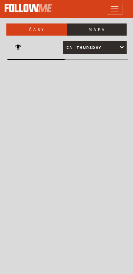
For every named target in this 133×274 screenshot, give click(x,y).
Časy (37, 29)
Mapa (97, 29)
